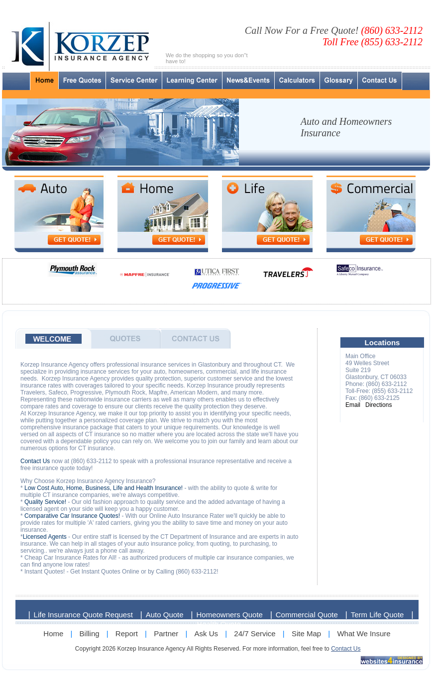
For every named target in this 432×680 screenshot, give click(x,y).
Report (126, 633)
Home (53, 633)
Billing (90, 633)
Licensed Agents (45, 536)
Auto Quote (165, 614)
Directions (378, 404)
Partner (166, 633)
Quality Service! (45, 501)
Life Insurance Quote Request (83, 614)
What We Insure (363, 633)
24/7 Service (254, 633)
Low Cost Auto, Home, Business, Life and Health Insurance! (103, 488)
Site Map (306, 633)
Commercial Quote (307, 614)
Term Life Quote (377, 614)
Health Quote (218, 624)
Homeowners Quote (230, 614)
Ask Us (206, 633)
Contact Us (35, 461)
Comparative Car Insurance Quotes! (72, 515)
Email (352, 404)
